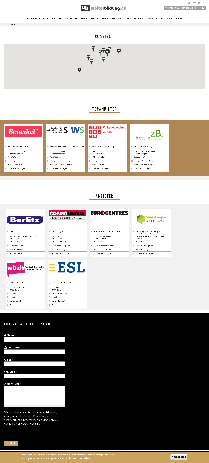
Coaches (176, 18)
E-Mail (10, 371)
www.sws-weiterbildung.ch (59, 164)
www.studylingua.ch (142, 249)
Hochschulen (106, 18)
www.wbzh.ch (14, 301)
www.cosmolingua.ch (59, 249)
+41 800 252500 (14, 242)
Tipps (147, 18)
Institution (12, 347)
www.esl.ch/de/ (57, 301)
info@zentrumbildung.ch (143, 161)
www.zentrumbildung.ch (143, 164)
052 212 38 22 (54, 157)
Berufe (31, 18)
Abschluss (161, 18)
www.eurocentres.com (102, 249)
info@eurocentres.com (102, 245)
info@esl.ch (55, 297)
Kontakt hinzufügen (15, 168)
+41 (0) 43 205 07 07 (58, 242)
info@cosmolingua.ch (59, 245)
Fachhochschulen (82, 18)
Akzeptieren (179, 457)
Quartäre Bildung (128, 18)
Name (10, 335)
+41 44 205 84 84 (97, 157)
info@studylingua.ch (143, 245)
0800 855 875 (97, 242)
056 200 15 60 (138, 157)
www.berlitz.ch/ (15, 249)
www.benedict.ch (13, 164)
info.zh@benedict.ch (15, 161)
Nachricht (12, 384)
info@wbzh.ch (14, 297)
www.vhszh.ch (96, 164)
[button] (88, 58)
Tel (8, 359)
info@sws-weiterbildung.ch (60, 161)
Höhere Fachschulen (53, 18)
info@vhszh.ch (96, 161)
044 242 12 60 (12, 157)
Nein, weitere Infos (78, 458)
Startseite (11, 24)
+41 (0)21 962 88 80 (58, 293)
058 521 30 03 (140, 242)
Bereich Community (35, 416)
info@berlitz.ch (15, 245)
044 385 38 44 (13, 293)
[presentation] (28, 435)
